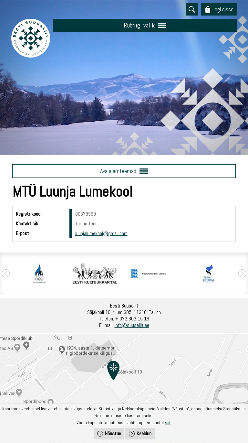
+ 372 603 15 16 (132, 318)
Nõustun (113, 433)
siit (167, 423)
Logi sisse (222, 9)
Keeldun (144, 433)
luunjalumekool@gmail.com (101, 233)
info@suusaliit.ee (132, 325)
